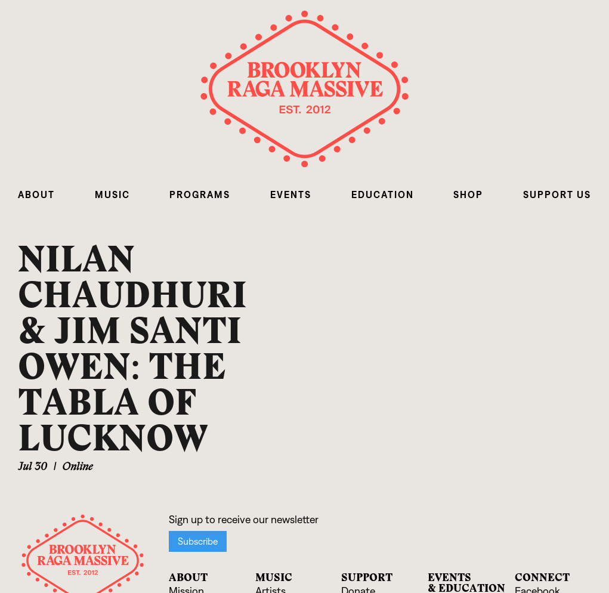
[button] (36, 195)
